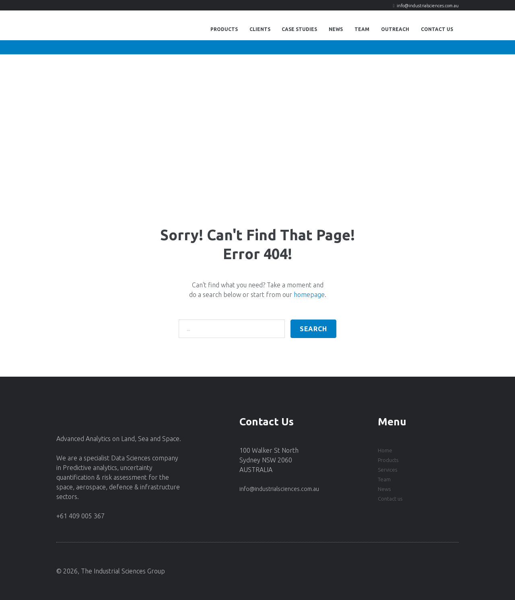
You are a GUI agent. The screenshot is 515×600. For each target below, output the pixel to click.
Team (361, 29)
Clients (259, 29)
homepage (309, 294)
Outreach (395, 29)
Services (387, 469)
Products (224, 29)
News (336, 29)
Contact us (390, 498)
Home (385, 450)
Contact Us (437, 29)
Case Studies (299, 29)
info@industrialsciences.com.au (428, 5)
